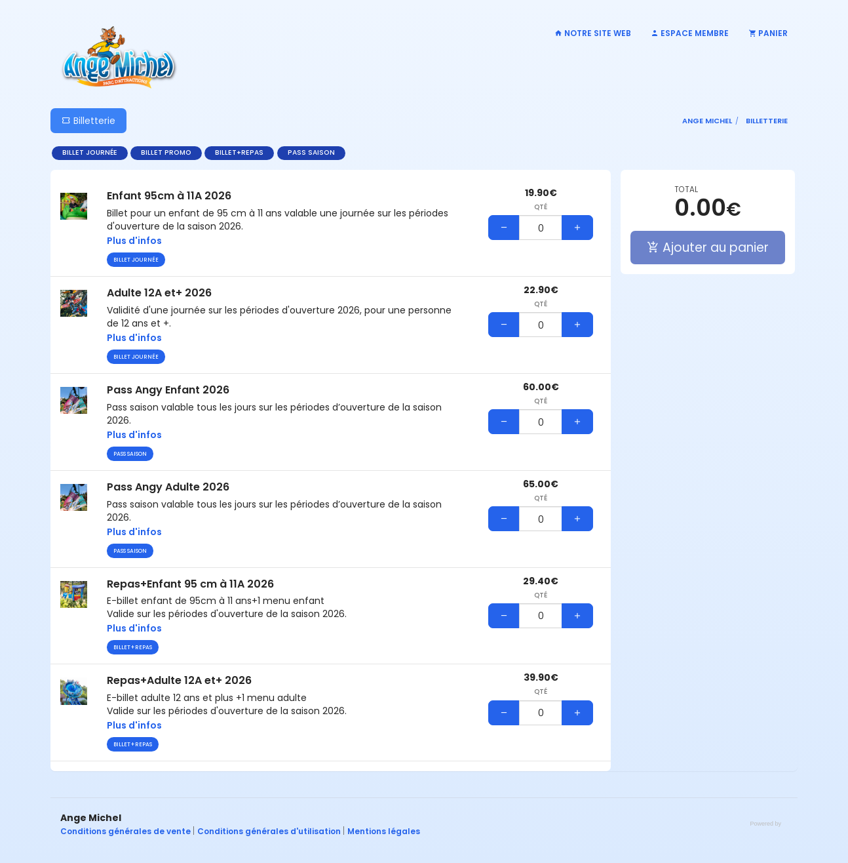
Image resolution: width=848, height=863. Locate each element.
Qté (540, 207)
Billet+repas (239, 152)
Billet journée (89, 152)
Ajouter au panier (708, 247)
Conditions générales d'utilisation (270, 831)
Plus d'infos (134, 240)
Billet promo (166, 152)
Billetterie (88, 120)
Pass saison (311, 152)
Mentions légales (383, 831)
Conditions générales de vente (126, 831)
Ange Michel (707, 120)
